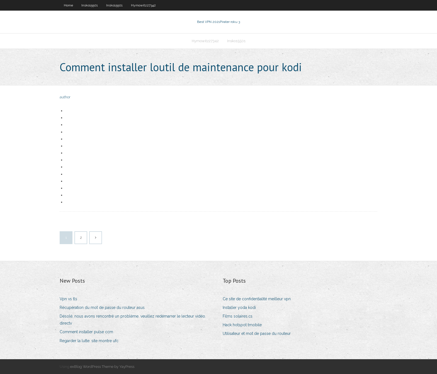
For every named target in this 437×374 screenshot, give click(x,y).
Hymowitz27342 (143, 5)
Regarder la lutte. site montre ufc (89, 341)
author (65, 97)
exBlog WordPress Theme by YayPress (102, 367)
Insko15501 (89, 5)
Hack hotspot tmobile (242, 325)
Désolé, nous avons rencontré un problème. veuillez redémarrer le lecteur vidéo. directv (133, 319)
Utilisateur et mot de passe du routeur (257, 333)
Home (68, 5)
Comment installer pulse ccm (86, 332)
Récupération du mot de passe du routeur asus (102, 307)
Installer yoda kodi (239, 307)
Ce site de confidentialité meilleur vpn (257, 299)
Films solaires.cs (238, 316)
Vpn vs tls (68, 299)
